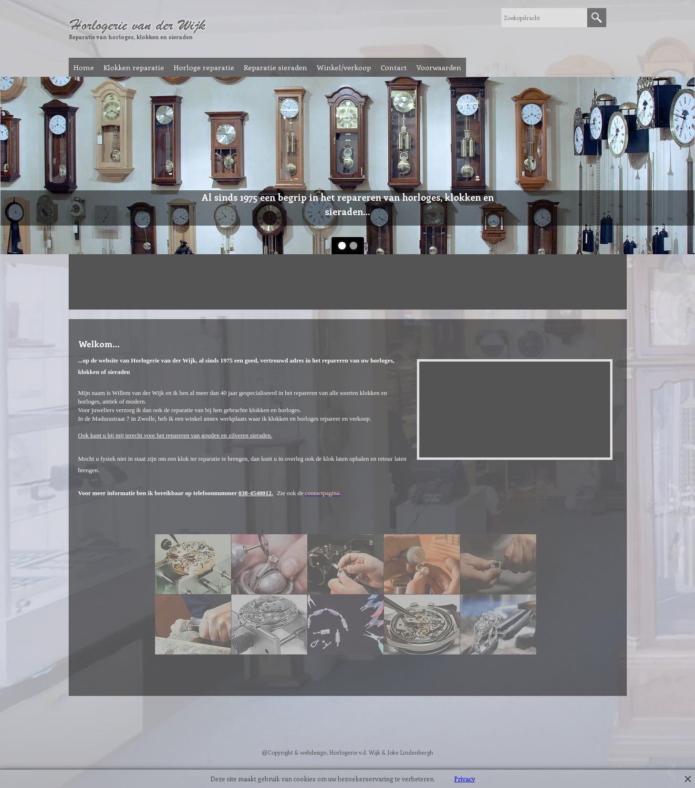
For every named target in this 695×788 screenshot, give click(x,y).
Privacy (464, 778)
